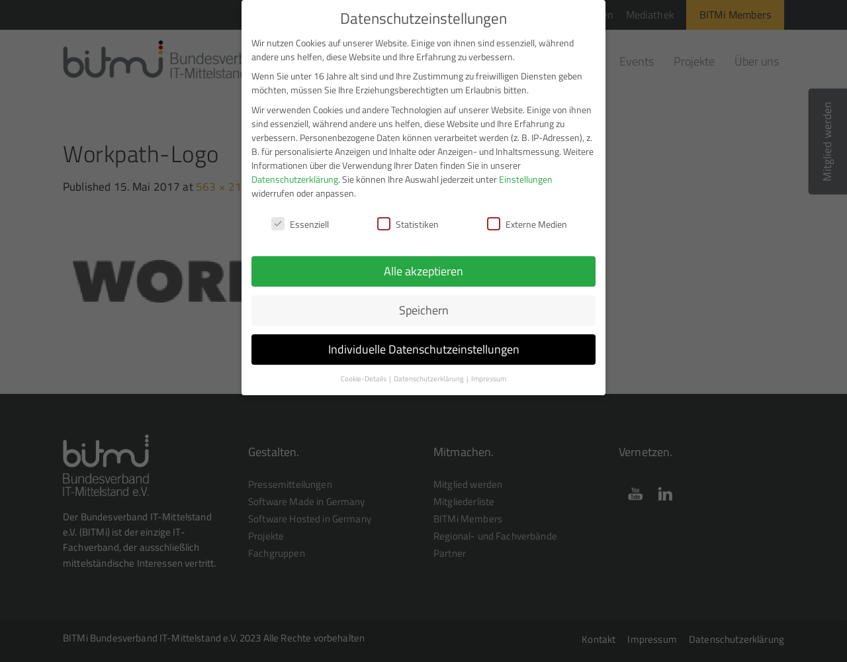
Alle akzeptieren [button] (423, 263)
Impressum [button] (488, 370)
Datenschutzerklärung (294, 170)
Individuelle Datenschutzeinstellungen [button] (423, 341)
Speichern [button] (424, 302)
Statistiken (408, 216)
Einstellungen (526, 170)
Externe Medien (527, 216)
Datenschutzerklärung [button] (429, 370)
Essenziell (300, 216)
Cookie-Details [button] (364, 370)
